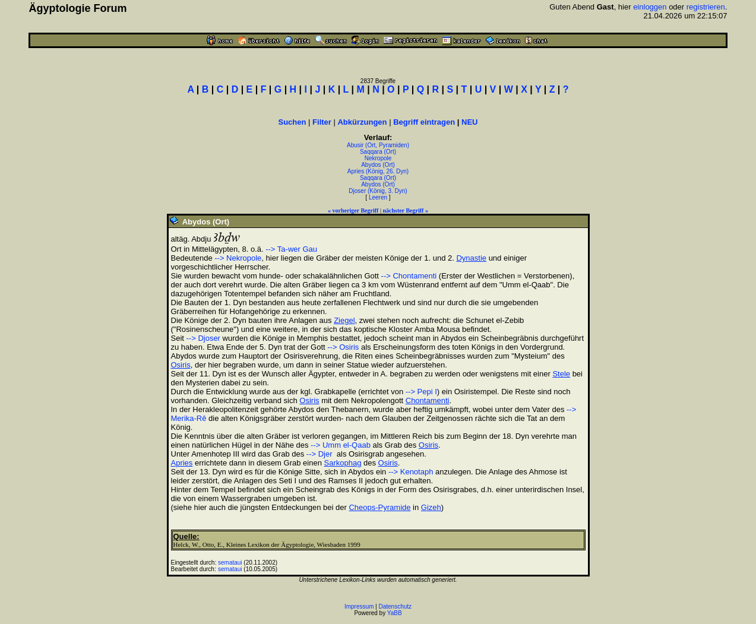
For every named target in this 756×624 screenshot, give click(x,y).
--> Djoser (203, 338)
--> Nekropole (237, 258)
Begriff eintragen (424, 122)
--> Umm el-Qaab (341, 445)
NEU (469, 122)
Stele (561, 373)
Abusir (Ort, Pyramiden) (378, 145)
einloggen (649, 6)
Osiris (181, 364)
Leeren (378, 197)
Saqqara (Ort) (378, 151)
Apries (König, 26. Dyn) (378, 171)
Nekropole (378, 158)
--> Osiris (343, 347)
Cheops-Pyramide (379, 507)
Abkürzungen (362, 122)
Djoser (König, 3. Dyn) (378, 191)
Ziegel (344, 320)
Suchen (292, 122)
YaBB (394, 613)
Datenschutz (395, 606)
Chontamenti (428, 400)
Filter (321, 122)
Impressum (359, 606)
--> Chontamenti (409, 275)
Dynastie (471, 258)
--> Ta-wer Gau (291, 249)
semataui (230, 562)
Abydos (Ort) (378, 164)
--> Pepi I (421, 391)
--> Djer (319, 453)
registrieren (706, 6)
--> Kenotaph (411, 471)
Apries (182, 462)
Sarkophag (343, 462)
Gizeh (431, 507)
